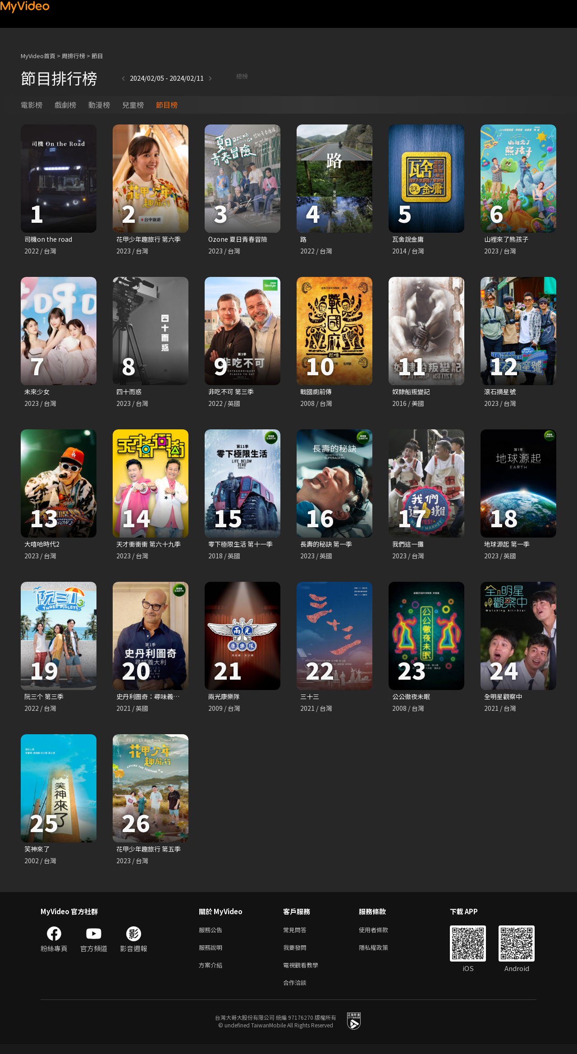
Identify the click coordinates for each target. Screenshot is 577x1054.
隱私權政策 (381, 953)
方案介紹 (212, 972)
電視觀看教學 (303, 972)
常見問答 (296, 934)
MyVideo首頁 (38, 55)
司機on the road (49, 239)
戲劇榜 (65, 104)
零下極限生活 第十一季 (242, 546)
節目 (97, 55)
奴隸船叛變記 (412, 392)
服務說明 (212, 953)
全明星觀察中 (504, 699)
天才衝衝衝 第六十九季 (150, 546)
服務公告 (212, 934)
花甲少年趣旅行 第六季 (150, 239)
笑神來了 (37, 852)
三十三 (310, 699)
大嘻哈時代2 (43, 546)
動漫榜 (99, 104)
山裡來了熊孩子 (507, 239)
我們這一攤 (409, 546)
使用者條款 (381, 934)
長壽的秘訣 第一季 (328, 546)
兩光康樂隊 (225, 699)
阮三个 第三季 (45, 699)
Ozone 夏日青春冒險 (239, 239)
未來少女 (37, 392)
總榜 (217, 78)
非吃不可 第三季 (232, 392)
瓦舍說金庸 (409, 239)
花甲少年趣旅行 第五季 (150, 852)
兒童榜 (133, 104)
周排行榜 (73, 55)
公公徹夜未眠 (412, 699)
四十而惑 (129, 392)
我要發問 (296, 953)
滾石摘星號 (501, 392)
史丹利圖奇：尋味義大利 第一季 (164, 699)
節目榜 (167, 104)
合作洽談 (296, 991)
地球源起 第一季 (508, 546)
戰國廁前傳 (317, 392)
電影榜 (31, 104)
